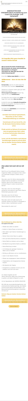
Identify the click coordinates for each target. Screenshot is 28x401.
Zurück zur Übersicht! (14, 306)
